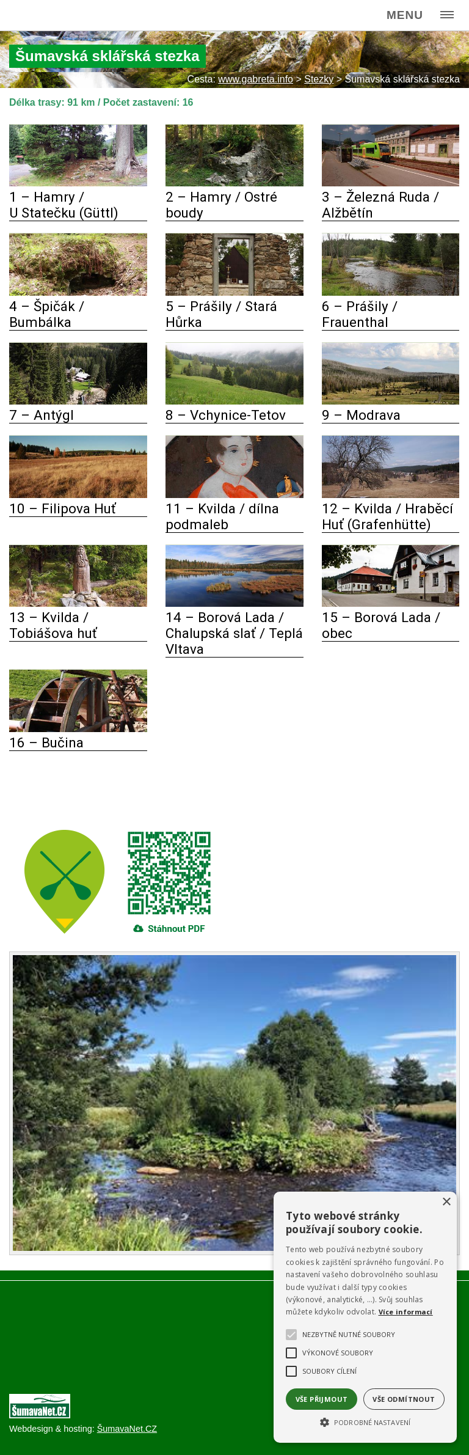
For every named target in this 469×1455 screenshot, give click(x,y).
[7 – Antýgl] (78, 401)
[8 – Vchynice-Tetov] (234, 401)
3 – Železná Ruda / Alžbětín (380, 205)
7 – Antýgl (41, 415)
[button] (365, 1421)
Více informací (406, 1311)
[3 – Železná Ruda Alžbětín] (391, 183)
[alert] (365, 1317)
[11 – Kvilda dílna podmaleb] (234, 494)
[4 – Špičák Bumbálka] (78, 292)
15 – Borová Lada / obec (381, 625)
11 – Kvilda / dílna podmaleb (222, 516)
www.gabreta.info (255, 79)
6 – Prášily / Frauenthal (360, 314)
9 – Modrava (361, 415)
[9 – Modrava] (391, 401)
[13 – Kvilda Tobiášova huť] (78, 603)
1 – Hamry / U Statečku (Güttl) (63, 205)
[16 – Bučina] (78, 729)
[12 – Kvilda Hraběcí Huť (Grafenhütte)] (391, 494)
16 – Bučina (46, 742)
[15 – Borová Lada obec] (391, 603)
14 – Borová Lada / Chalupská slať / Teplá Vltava (234, 633)
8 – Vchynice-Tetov (225, 415)
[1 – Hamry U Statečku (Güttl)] (78, 183)
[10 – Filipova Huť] (78, 494)
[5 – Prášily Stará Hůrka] (234, 292)
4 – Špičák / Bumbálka (46, 314)
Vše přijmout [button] (322, 1399)
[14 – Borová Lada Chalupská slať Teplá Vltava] (234, 603)
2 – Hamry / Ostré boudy (221, 205)
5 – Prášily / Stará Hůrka (221, 314)
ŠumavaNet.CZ (127, 1429)
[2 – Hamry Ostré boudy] (234, 183)
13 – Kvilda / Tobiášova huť (53, 625)
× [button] (446, 1202)
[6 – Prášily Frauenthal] (391, 292)
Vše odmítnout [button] (404, 1399)
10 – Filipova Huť (62, 508)
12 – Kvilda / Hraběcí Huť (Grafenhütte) (387, 516)
